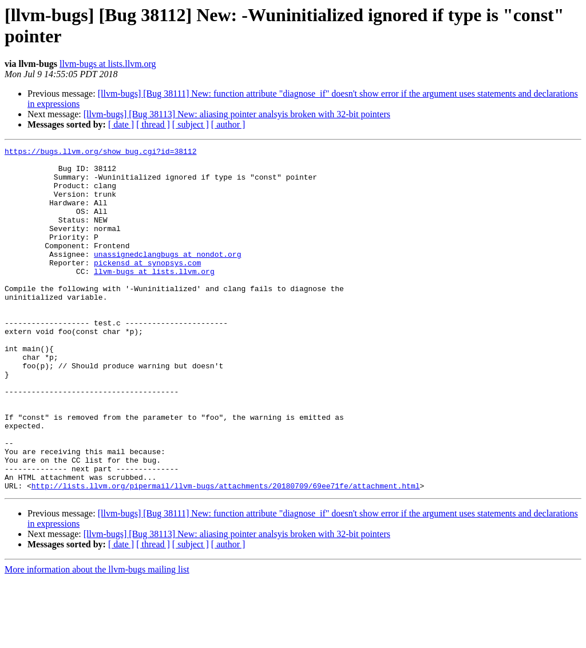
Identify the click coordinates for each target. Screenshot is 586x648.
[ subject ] (190, 124)
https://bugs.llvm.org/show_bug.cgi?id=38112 (100, 153)
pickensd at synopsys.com (147, 286)
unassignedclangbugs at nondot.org (167, 276)
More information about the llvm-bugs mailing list (97, 638)
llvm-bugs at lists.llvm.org (108, 64)
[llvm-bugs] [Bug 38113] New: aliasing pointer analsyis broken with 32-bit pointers (237, 114)
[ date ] (121, 124)
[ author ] (228, 124)
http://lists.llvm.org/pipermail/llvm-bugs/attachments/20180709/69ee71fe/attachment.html (225, 554)
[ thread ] (153, 124)
